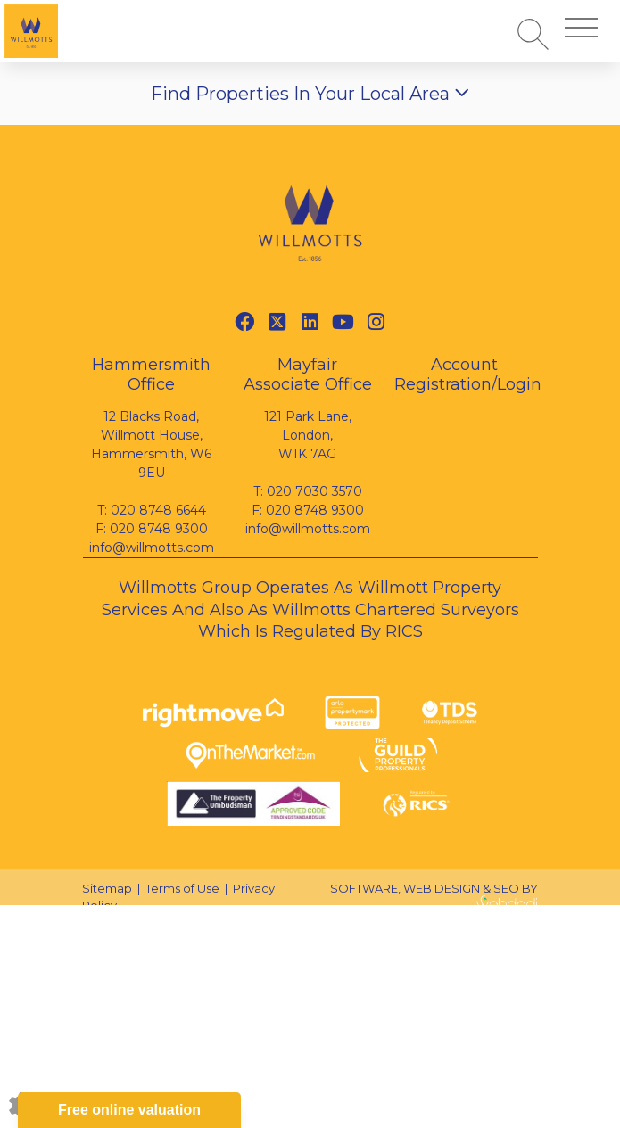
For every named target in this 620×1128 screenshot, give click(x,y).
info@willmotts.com (151, 547)
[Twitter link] (277, 322)
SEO (506, 888)
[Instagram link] (376, 322)
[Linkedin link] (310, 322)
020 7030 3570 (314, 491)
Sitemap (107, 888)
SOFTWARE (364, 888)
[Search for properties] (533, 34)
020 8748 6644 (158, 510)
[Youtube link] (343, 322)
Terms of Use (182, 888)
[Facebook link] (244, 322)
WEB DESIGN (441, 888)
